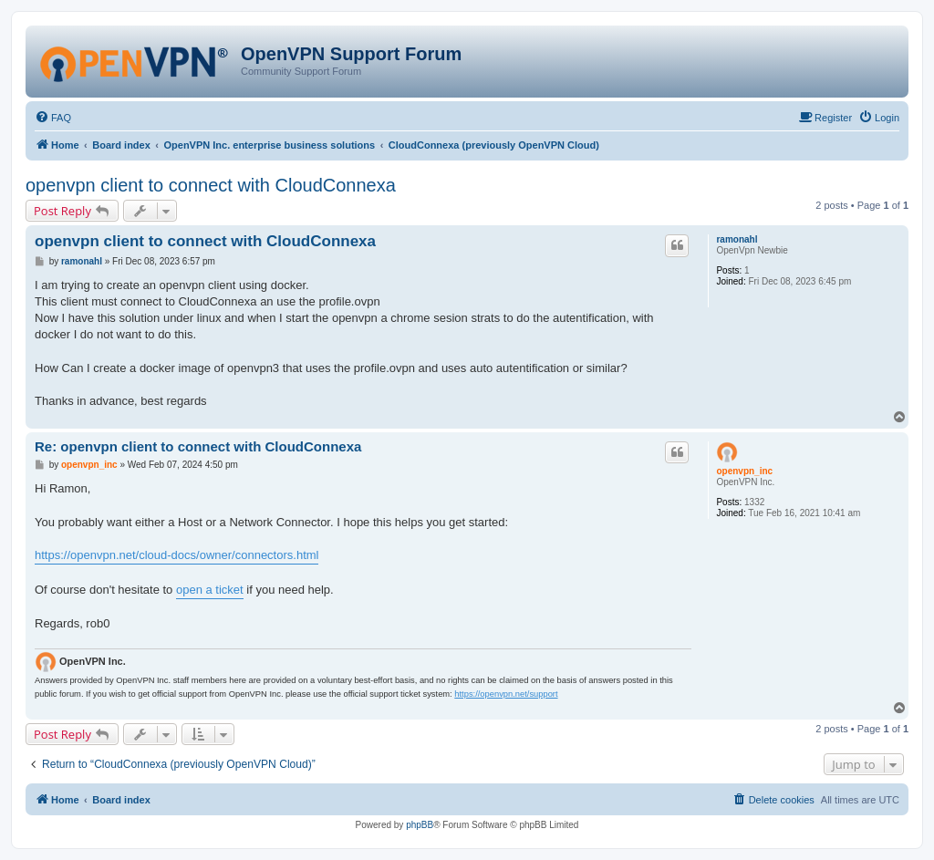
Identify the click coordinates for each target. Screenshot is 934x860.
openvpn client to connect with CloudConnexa (211, 185)
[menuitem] (53, 118)
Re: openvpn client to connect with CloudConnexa (198, 446)
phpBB (419, 825)
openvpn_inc (744, 471)
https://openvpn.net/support (505, 694)
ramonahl (736, 239)
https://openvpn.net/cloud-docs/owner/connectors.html (176, 555)
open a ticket (210, 589)
